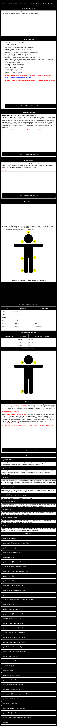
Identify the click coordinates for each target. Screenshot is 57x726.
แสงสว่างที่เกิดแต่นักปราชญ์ (14, 651)
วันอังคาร (16, 3)
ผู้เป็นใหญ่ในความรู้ (11, 680)
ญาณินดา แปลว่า (7, 562)
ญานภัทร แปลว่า (7, 689)
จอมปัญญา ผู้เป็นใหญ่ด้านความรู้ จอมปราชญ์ (19, 599)
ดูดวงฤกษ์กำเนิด (7, 467)
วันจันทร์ (10, 3)
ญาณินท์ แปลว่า (7, 576)
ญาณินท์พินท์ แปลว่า (8, 566)
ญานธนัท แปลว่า (7, 684)
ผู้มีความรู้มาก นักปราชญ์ (14, 562)
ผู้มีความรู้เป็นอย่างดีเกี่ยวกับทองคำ (17, 717)
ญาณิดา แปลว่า (7, 547)
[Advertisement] (28, 24)
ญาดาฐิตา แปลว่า (7, 637)
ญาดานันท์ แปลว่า (7, 642)
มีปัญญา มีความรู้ (11, 552)
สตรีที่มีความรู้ (10, 580)
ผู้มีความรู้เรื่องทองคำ (13, 613)
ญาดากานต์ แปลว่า (8, 628)
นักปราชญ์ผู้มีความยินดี (14, 642)
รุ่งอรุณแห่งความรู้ (12, 618)
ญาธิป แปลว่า (6, 680)
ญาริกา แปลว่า (7, 722)
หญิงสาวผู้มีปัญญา (11, 675)
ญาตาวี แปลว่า (7, 665)
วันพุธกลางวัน (23, 3)
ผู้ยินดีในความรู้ (11, 698)
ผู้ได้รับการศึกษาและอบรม (14, 708)
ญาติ (8, 670)
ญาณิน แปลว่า (6, 557)
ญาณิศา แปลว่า (7, 590)
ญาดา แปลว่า (6, 623)
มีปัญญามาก (10, 656)
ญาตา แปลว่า (6, 661)
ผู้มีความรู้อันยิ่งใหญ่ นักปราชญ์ (15, 571)
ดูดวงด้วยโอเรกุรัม (7, 525)
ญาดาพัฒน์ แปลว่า (8, 647)
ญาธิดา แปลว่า (7, 675)
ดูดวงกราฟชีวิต (7, 477)
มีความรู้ (9, 538)
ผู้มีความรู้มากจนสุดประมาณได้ (15, 694)
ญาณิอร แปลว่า (7, 604)
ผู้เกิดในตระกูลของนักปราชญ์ (15, 632)
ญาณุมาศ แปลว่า (7, 613)
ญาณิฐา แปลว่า (7, 543)
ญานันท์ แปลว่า (7, 698)
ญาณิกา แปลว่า (7, 538)
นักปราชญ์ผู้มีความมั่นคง (14, 637)
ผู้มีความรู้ (9, 665)
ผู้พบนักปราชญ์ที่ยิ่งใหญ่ (14, 566)
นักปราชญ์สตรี (11, 604)
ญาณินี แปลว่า (6, 580)
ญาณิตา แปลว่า (7, 552)
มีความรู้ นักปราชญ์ (11, 609)
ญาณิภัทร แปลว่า (7, 585)
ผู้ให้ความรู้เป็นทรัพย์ (13, 684)
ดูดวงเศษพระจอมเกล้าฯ (9, 487)
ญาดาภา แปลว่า (7, 651)
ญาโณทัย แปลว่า (7, 618)
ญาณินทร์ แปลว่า (7, 571)
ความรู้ (8, 557)
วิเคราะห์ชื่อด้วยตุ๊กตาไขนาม (10, 501)
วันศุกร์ (44, 3)
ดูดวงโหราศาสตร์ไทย (8, 459)
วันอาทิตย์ (4, 3)
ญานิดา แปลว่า (7, 708)
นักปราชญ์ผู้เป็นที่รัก (13, 628)
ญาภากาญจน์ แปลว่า (8, 717)
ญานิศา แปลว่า (7, 713)
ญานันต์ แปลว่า (7, 694)
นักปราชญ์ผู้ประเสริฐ (13, 585)
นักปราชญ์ (9, 661)
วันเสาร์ (50, 3)
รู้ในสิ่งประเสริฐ (11, 689)
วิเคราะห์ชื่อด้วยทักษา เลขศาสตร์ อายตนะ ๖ (14, 495)
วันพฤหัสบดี (38, 3)
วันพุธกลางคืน (31, 3)
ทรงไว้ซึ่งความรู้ (11, 703)
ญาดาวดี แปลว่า (7, 656)
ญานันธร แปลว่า (7, 703)
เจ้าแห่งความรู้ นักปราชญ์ (14, 590)
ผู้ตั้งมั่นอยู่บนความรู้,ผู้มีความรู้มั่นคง (16, 543)
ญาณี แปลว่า (6, 609)
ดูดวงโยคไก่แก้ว (7, 509)
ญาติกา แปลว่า (7, 670)
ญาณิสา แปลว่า (7, 599)
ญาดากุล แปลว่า (7, 632)
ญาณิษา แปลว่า (7, 595)
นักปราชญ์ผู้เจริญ (12, 647)
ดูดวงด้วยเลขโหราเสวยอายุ (10, 517)
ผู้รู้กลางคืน (10, 713)
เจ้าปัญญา (10, 576)
